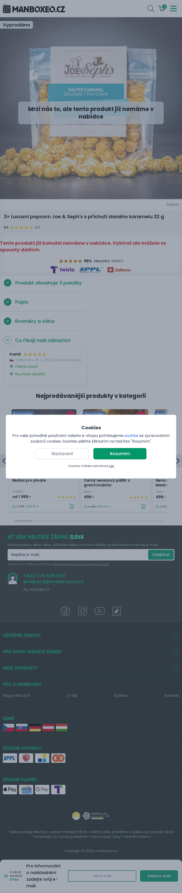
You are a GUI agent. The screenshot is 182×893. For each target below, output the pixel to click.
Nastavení (62, 454)
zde (111, 466)
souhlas (131, 435)
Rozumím (120, 454)
